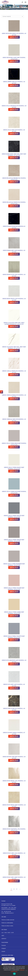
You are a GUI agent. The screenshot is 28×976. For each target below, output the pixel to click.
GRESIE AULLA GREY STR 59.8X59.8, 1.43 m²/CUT (14, 130)
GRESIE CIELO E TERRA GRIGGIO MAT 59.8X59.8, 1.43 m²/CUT (14, 540)
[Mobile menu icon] (25, 2)
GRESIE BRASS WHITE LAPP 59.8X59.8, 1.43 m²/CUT (14, 299)
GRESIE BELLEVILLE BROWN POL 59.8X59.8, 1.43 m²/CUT (14, 178)
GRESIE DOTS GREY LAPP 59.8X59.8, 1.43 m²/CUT (14, 685)
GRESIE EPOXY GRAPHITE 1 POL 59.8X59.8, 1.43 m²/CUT (14, 829)
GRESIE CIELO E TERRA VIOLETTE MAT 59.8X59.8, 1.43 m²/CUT (14, 636)
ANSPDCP (3, 938)
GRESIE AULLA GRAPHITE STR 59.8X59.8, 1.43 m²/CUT (14, 106)
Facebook (3, 945)
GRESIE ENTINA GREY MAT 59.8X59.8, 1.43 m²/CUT (14, 757)
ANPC (2, 935)
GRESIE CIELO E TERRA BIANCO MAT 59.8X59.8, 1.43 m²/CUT (14, 468)
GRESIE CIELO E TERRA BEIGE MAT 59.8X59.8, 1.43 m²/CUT (14, 443)
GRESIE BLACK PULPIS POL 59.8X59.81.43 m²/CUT (14, 226)
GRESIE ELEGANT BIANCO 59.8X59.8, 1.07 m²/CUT (14, 733)
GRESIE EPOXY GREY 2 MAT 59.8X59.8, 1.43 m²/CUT (14, 877)
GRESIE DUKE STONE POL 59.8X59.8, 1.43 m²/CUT (14, 709)
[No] (26, 970)
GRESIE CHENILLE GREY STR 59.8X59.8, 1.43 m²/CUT (14, 419)
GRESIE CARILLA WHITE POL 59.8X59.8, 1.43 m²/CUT (14, 371)
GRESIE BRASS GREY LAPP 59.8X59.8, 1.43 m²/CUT (14, 251)
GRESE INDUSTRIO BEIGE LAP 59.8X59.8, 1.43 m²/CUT (14, 34)
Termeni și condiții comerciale (7, 919)
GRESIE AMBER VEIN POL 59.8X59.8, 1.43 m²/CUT (14, 82)
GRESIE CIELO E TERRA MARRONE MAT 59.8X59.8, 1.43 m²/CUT (14, 564)
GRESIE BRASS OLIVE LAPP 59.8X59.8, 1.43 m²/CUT (14, 275)
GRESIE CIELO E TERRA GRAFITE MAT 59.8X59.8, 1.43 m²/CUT (14, 516)
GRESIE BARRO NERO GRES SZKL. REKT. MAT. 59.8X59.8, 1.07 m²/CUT (14, 154)
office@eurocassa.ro (9, 913)
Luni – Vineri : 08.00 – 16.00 (7, 932)
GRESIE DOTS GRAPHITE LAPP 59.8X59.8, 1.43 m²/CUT (14, 660)
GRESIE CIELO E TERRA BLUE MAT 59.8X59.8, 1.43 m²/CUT (14, 492)
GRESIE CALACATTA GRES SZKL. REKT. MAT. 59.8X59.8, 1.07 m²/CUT (14, 347)
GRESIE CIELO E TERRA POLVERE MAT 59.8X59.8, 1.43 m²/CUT (14, 588)
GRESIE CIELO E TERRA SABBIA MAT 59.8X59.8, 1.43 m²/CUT (14, 612)
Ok (14, 973)
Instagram (3, 948)
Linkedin (3, 951)
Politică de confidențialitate (7, 922)
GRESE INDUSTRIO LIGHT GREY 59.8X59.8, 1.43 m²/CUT (14, 58)
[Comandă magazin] (12, 16)
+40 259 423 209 (7, 911)
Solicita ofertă (14, 37)
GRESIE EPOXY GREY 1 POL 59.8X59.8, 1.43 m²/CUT (14, 853)
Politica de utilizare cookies (7, 925)
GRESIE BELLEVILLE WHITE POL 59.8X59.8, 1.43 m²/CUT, (14, 202)
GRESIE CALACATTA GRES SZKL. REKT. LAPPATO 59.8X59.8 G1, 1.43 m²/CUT (14, 323)
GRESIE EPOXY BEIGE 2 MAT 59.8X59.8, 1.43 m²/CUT (14, 805)
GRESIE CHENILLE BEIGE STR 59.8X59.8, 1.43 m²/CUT (14, 395)
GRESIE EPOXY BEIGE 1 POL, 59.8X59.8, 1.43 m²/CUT (14, 781)
